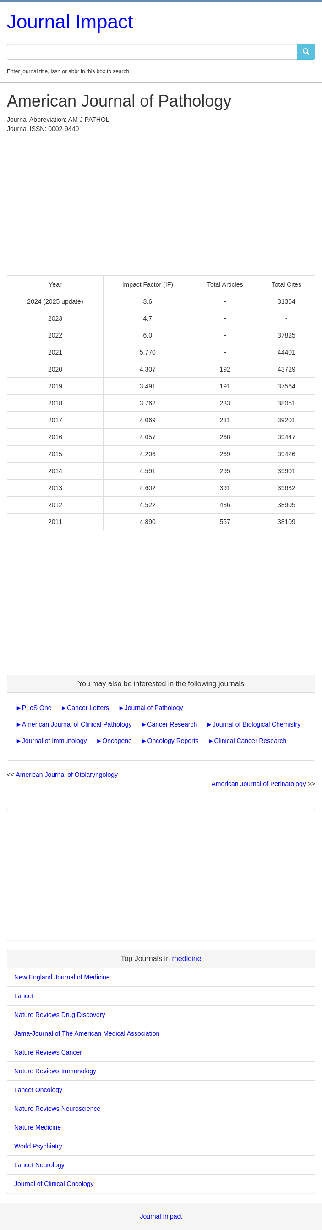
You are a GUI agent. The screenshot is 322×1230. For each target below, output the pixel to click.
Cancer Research (172, 724)
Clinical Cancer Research (250, 740)
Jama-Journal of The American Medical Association (86, 1033)
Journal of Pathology (154, 707)
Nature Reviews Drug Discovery (59, 1014)
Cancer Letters (88, 707)
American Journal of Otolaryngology (67, 774)
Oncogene (117, 740)
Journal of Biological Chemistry (256, 724)
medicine (187, 958)
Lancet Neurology (39, 1165)
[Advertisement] (161, 202)
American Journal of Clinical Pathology (77, 724)
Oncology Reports (173, 740)
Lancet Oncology (38, 1089)
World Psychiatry (38, 1146)
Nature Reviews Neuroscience (57, 1108)
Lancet (23, 996)
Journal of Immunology (54, 740)
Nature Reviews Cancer (48, 1052)
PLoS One (37, 707)
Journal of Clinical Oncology (54, 1183)
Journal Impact (70, 22)
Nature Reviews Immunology (55, 1071)
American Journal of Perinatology (259, 783)
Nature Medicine (37, 1127)
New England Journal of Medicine (62, 977)
